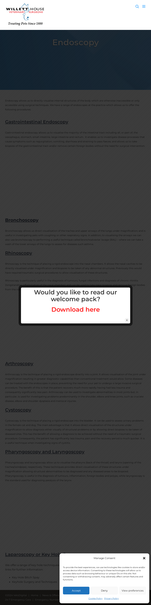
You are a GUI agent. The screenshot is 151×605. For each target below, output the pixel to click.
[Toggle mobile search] (137, 6)
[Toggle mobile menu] (144, 6)
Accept (76, 590)
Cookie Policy (96, 598)
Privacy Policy (111, 598)
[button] (144, 558)
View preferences (132, 590)
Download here (75, 309)
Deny (104, 590)
